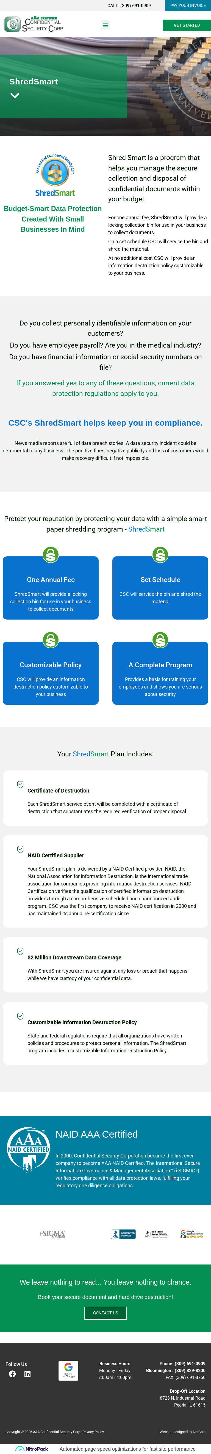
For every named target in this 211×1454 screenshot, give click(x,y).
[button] (105, 25)
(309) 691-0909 (133, 5)
